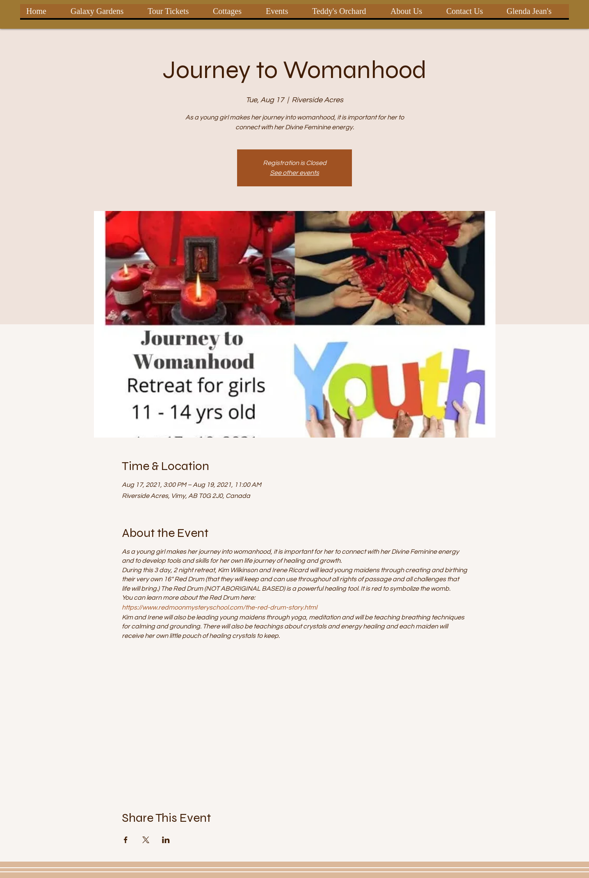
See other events (294, 173)
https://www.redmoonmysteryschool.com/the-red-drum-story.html (219, 607)
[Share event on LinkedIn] (166, 840)
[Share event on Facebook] (126, 840)
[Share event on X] (146, 840)
